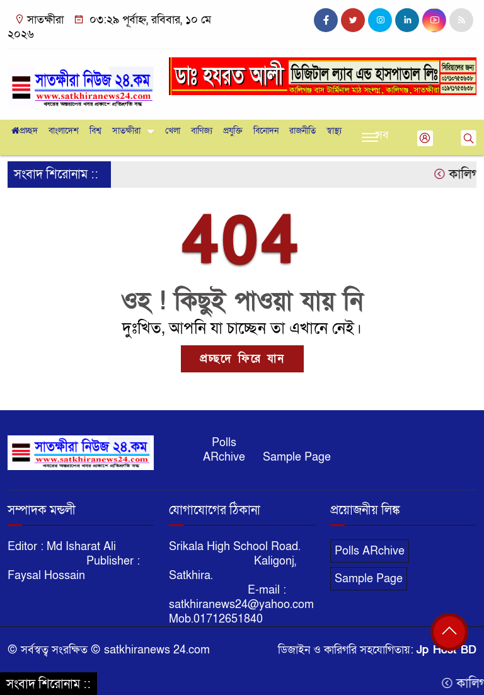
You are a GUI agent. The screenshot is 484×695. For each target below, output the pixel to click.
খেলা (172, 131)
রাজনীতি (302, 131)
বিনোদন (266, 131)
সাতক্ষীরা (126, 131)
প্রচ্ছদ (24, 131)
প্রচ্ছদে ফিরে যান (242, 359)
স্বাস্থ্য (334, 131)
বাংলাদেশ (64, 131)
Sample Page (297, 457)
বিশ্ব (95, 131)
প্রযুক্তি (233, 131)
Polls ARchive (224, 449)
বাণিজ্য (201, 131)
